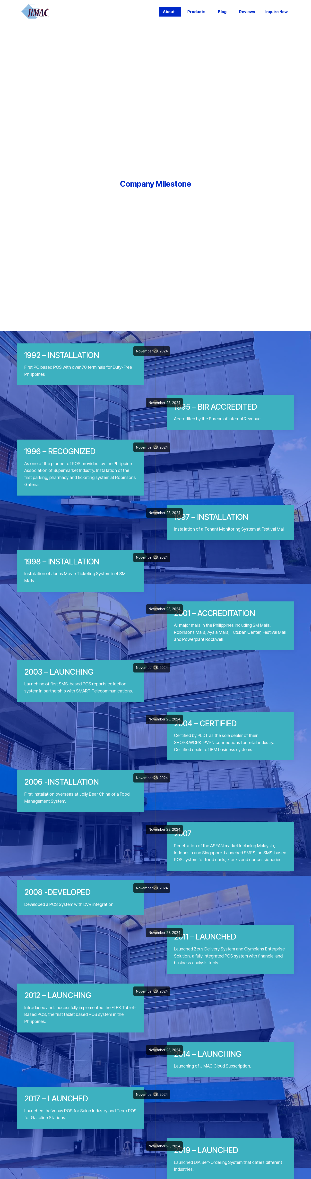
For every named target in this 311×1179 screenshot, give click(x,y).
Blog (222, 11)
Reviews (247, 11)
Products (196, 11)
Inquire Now (276, 11)
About (169, 11)
